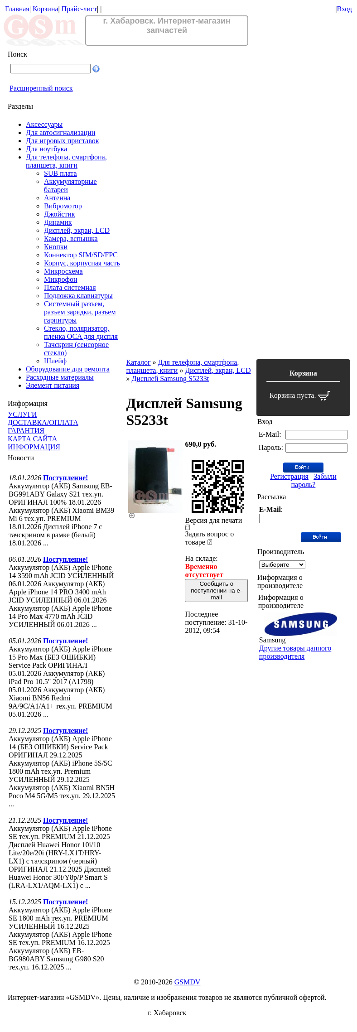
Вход (344, 9)
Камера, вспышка (71, 238)
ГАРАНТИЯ (26, 430)
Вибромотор (63, 206)
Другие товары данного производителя (295, 652)
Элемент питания (52, 385)
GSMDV (187, 982)
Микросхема (63, 271)
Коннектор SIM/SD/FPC (81, 255)
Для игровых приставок (62, 141)
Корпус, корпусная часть (82, 263)
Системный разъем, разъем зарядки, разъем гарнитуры (80, 312)
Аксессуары (44, 124)
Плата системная (70, 287)
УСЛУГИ (22, 414)
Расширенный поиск (41, 88)
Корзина (45, 9)
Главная (17, 9)
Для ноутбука (46, 149)
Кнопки (56, 247)
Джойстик (59, 214)
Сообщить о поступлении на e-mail (216, 590)
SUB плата (60, 173)
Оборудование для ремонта (68, 369)
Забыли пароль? (314, 480)
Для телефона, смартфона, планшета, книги (66, 161)
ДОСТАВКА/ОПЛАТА (43, 422)
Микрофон (60, 279)
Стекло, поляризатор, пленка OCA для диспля (81, 332)
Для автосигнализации (60, 132)
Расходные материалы (60, 377)
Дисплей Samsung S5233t (170, 378)
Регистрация (289, 476)
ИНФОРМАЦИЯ (34, 447)
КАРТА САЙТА (32, 439)
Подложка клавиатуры (78, 295)
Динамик (58, 222)
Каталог (138, 362)
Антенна (57, 198)
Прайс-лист (79, 9)
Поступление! (65, 478)
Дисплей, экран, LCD (77, 230)
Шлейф (55, 361)
